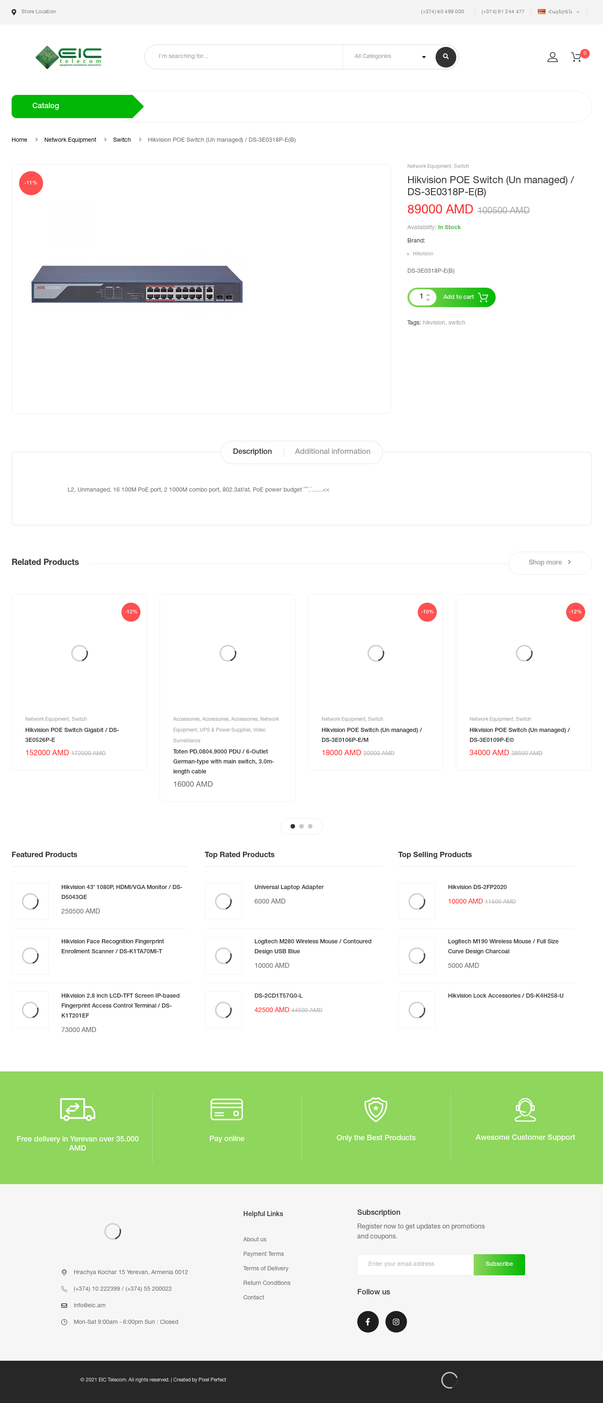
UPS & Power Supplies (225, 730)
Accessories (186, 719)
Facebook (368, 1322)
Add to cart (458, 297)
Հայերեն (556, 12)
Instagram (396, 1322)
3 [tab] (310, 826)
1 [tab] (293, 826)
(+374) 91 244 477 (503, 12)
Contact (253, 1298)
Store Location (34, 12)
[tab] (252, 452)
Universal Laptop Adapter (289, 888)
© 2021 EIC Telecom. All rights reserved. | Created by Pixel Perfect (153, 1380)
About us (254, 1240)
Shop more (550, 563)
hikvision (434, 323)
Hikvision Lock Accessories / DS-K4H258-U (506, 996)
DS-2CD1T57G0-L (278, 996)
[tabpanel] (80, 682)
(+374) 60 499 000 (442, 12)
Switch (122, 140)
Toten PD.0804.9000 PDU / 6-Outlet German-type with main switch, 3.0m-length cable (223, 762)
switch (456, 323)
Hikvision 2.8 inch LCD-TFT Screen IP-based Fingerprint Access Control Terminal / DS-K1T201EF (120, 1006)
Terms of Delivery (265, 1269)
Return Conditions (267, 1284)
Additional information (333, 452)
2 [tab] (301, 826)
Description (252, 452)
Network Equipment (70, 140)
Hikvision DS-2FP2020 (477, 888)
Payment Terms (263, 1255)
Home (19, 140)
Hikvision (423, 254)
